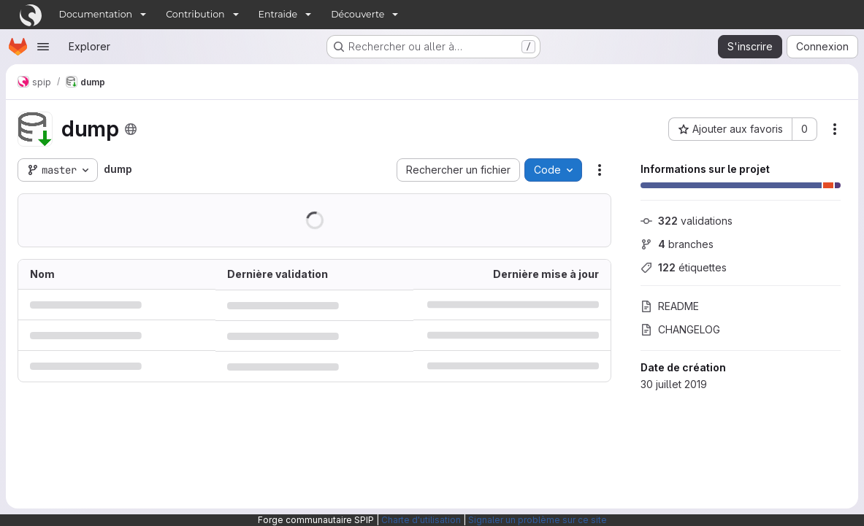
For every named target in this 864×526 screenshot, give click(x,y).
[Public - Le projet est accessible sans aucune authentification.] (131, 129)
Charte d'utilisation (421, 519)
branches (677, 244)
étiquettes (684, 267)
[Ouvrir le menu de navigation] (43, 46)
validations (687, 220)
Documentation (96, 14)
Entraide (278, 14)
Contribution (195, 14)
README (670, 306)
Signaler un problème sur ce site (537, 519)
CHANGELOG (680, 329)
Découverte (357, 14)
